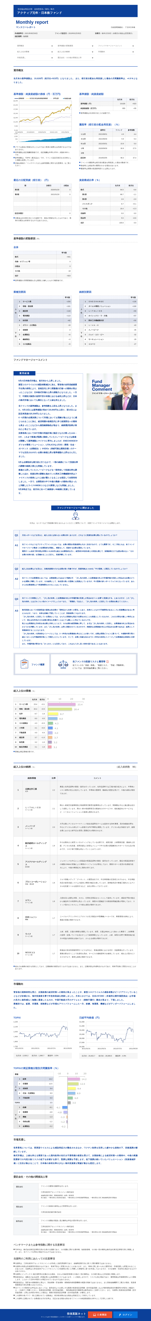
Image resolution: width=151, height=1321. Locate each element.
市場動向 (101, 52)
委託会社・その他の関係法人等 (70, 58)
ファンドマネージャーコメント (110, 46)
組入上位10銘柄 (64, 52)
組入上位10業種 (23, 52)
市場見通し (21, 58)
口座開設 (100, 1315)
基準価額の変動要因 (65, 46)
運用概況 (20, 46)
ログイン (125, 1315)
